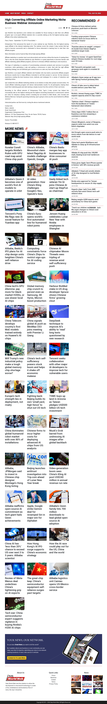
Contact (53, 680)
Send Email (12, 110)
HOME (7, 13)
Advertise (53, 677)
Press (53, 675)
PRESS (23, 13)
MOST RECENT (15, 13)
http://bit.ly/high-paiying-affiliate (35, 54)
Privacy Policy (53, 684)
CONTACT (30, 13)
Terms (53, 682)
